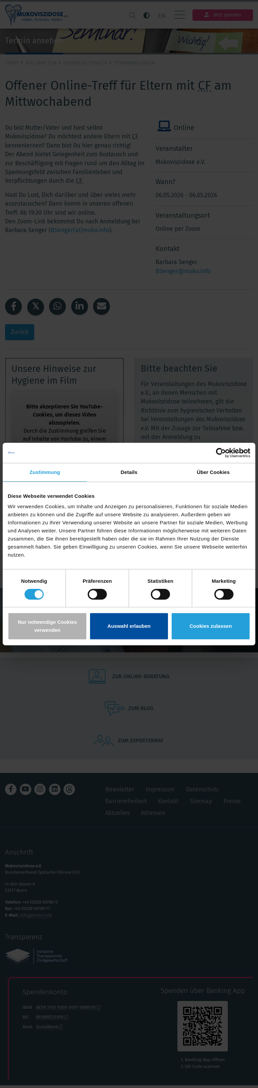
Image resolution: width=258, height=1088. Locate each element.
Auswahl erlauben (129, 626)
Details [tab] (129, 472)
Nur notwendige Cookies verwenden (47, 626)
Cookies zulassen (210, 626)
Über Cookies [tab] (213, 472)
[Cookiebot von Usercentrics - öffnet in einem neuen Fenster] (220, 453)
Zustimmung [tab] (45, 472)
